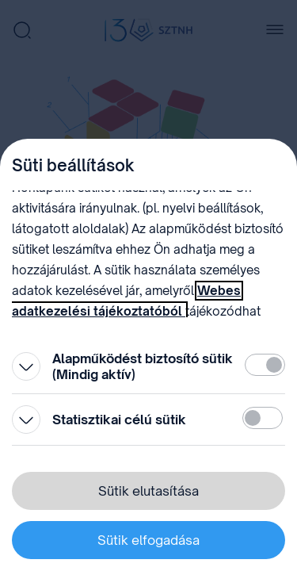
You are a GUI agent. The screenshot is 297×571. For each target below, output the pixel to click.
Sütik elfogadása (148, 540)
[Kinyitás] (26, 366)
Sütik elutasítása (148, 491)
